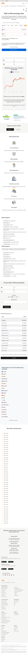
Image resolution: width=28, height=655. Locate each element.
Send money (3, 614)
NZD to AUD (6, 435)
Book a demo (13, 582)
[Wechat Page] (9, 575)
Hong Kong (5, 385)
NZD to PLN (6, 492)
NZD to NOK (6, 482)
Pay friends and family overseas (5, 617)
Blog (14, 603)
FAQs (4, 582)
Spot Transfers (3, 592)
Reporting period (14, 299)
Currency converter (3, 602)
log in (11, 101)
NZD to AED (6, 433)
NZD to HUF (6, 461)
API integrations (16, 613)
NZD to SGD (6, 500)
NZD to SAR (6, 494)
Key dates (15, 629)
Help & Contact (8, 582)
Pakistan (11, 265)
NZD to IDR (6, 463)
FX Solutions (3, 591)
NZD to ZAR (6, 523)
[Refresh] (2, 22)
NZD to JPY (6, 469)
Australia (4, 371)
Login (23, 3)
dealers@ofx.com (14, 548)
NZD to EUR (6, 453)
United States (5, 416)
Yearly (18, 296)
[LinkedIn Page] (5, 575)
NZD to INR (6, 467)
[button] (8, 25)
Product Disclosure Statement (5, 632)
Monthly (14, 296)
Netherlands (5, 378)
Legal (2, 629)
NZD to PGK (6, 488)
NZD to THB (6, 502)
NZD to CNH (6, 443)
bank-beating (6, 18)
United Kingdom (6, 404)
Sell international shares (4, 622)
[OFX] (2, 3)
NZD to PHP (6, 490)
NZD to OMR (6, 484)
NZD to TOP (6, 504)
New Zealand (5, 390)
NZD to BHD (6, 437)
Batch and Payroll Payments (18, 591)
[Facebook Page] (3, 575)
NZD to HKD (6, 459)
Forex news (15, 602)
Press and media (16, 614)
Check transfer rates (4, 613)
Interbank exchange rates (4, 603)
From (2, 27)
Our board (2, 638)
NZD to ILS (6, 465)
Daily (10, 296)
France (4, 407)
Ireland (4, 376)
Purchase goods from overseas (5, 621)
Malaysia (4, 411)
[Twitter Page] (7, 575)
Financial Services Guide (4, 633)
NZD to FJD (6, 455)
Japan (4, 400)
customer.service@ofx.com (14, 541)
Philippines (5, 402)
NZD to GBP (6, 457)
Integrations (15, 592)
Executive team (3, 639)
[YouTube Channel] (11, 575)
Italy (4, 388)
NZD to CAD (6, 439)
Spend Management (17, 588)
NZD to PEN (6, 486)
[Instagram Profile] (13, 575)
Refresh (18, 22)
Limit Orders (3, 595)
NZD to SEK (6, 498)
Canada (4, 383)
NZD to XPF (6, 521)
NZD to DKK (6, 449)
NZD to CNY (6, 445)
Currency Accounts (3, 596)
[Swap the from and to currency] (14, 62)
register (8, 101)
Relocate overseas (3, 618)
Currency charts (3, 607)
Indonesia (4, 409)
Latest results (16, 628)
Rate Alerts (2, 606)
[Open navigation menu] (26, 3)
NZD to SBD (6, 496)
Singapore (5, 414)
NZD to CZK (6, 447)
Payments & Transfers (4, 588)
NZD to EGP (6, 451)
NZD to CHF (6, 441)
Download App (16, 595)
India (4, 397)
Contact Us (2, 628)
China (4, 395)
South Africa (5, 381)
